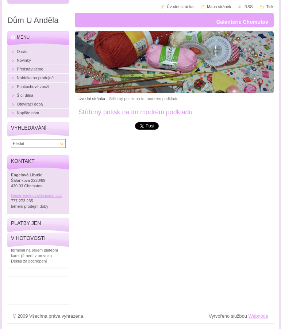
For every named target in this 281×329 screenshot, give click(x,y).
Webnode (258, 316)
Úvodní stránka (91, 98)
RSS (249, 6)
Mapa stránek (219, 6)
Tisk (269, 6)
